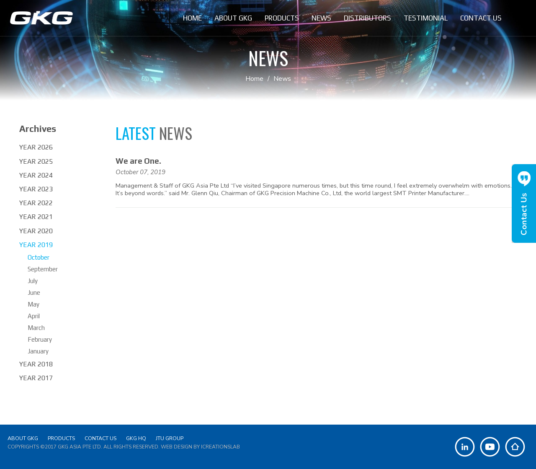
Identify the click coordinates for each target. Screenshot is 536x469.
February (40, 339)
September (43, 269)
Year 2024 (36, 175)
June (34, 292)
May (33, 304)
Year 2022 (36, 203)
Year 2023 (36, 189)
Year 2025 (36, 161)
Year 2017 (36, 378)
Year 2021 (36, 217)
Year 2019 (36, 245)
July (33, 280)
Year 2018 (36, 364)
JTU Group (169, 438)
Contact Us (100, 438)
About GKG (23, 438)
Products (61, 438)
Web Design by (200, 446)
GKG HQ (136, 438)
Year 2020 (36, 231)
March (36, 327)
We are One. (138, 160)
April (34, 316)
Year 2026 (36, 147)
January (38, 351)
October (38, 257)
